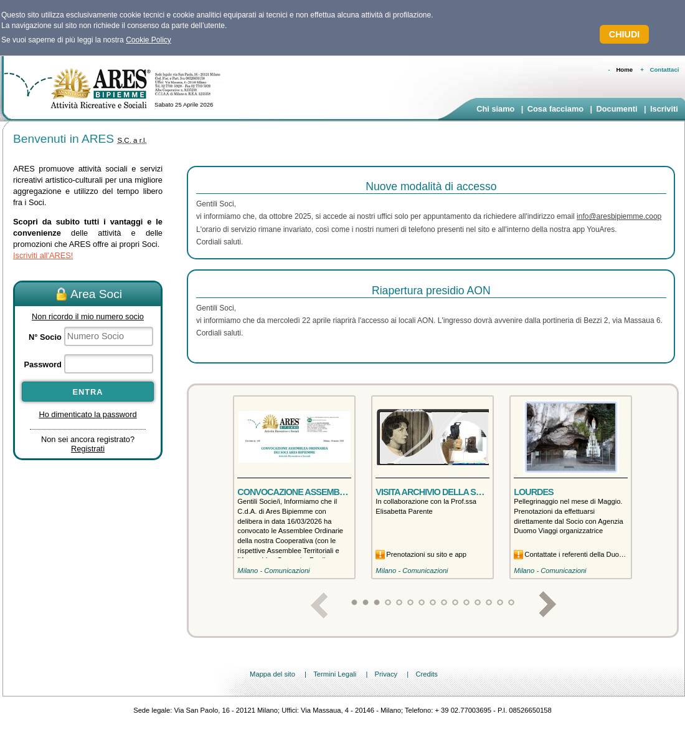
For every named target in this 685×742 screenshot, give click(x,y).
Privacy (385, 674)
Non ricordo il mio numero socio (88, 316)
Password (42, 364)
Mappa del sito (272, 674)
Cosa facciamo (555, 108)
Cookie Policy (148, 40)
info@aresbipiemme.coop (619, 216)
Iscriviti (664, 108)
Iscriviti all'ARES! (43, 255)
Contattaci (664, 69)
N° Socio (45, 337)
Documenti (616, 108)
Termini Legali (334, 674)
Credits (426, 674)
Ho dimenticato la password (87, 414)
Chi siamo (495, 108)
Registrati (88, 448)
